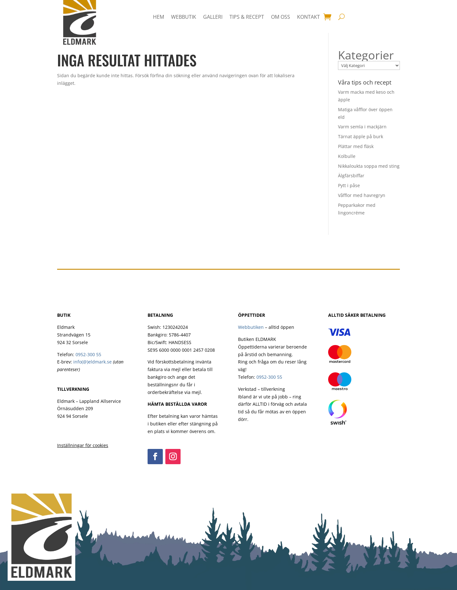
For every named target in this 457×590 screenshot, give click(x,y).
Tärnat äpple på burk (360, 136)
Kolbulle (346, 156)
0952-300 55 (88, 354)
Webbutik (183, 16)
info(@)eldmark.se (92, 362)
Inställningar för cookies (82, 445)
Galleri (212, 16)
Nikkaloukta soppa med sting (369, 166)
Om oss (280, 16)
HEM (158, 16)
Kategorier (366, 55)
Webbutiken (251, 327)
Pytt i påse (349, 185)
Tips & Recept (246, 16)
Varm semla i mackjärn (362, 127)
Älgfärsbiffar (351, 176)
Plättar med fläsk (356, 146)
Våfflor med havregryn (361, 195)
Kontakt (308, 16)
